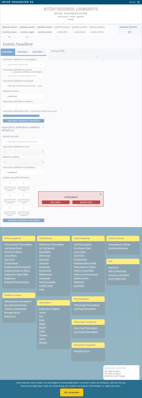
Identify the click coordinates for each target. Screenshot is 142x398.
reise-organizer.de (18, 2)
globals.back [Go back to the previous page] (86, 202)
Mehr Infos (110, 386)
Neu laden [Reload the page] (56, 202)
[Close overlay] (101, 194)
